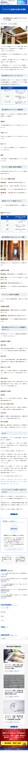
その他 (2, 621)
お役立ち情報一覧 (13, 729)
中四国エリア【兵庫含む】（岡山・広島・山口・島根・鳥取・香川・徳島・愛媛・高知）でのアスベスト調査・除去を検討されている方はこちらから (14, 481)
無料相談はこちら (13, 514)
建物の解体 (3, 613)
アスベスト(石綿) (12, 23)
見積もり (3, 617)
